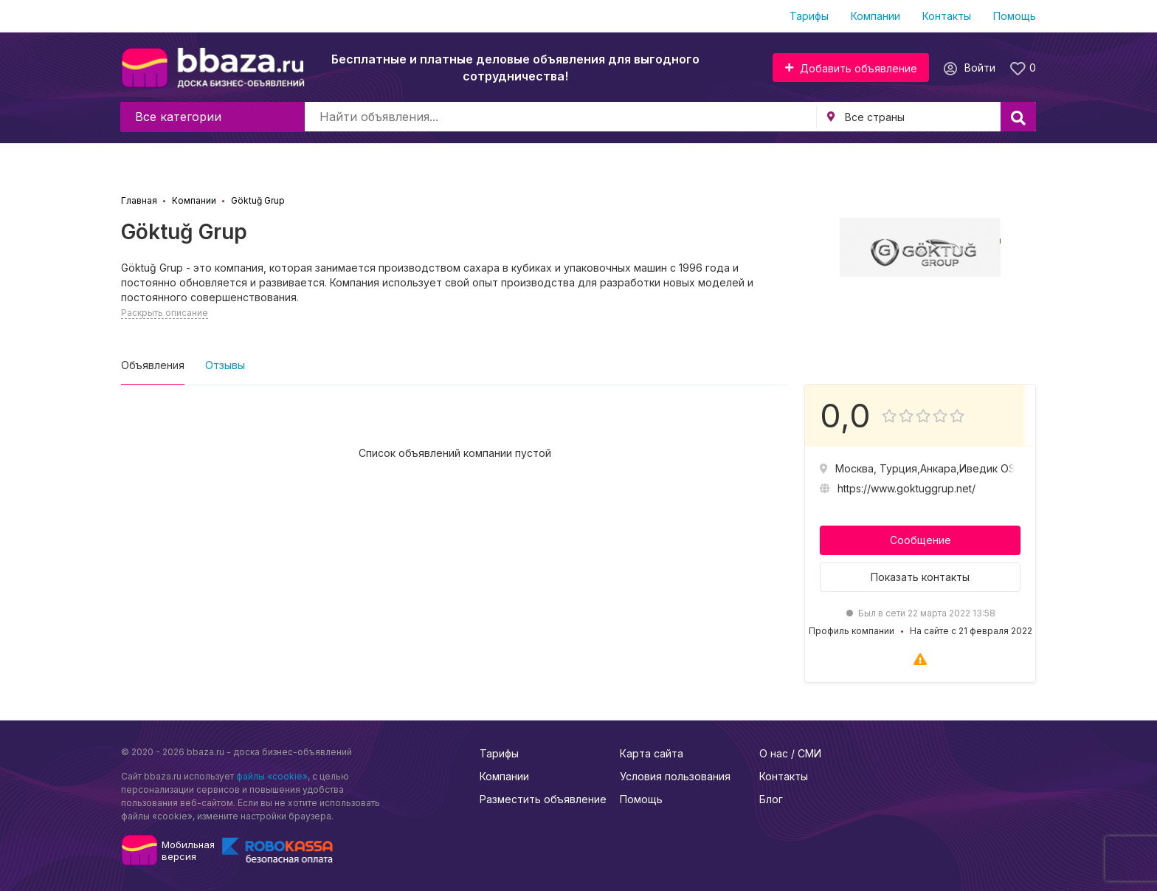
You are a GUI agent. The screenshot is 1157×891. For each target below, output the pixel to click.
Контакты (946, 16)
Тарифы (809, 16)
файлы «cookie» (272, 776)
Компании (875, 16)
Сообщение (920, 540)
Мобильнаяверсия (188, 850)
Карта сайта (651, 753)
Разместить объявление (543, 799)
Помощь (1014, 16)
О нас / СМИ (790, 753)
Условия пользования (675, 776)
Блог (771, 799)
